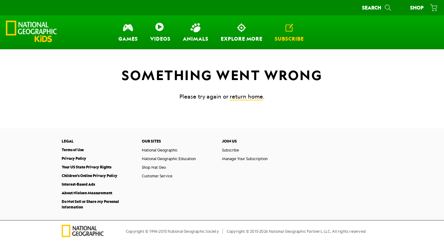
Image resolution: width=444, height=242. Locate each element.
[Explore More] (241, 32)
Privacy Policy (74, 158)
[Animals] (195, 32)
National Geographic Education (169, 158)
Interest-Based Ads (78, 184)
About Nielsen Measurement (87, 193)
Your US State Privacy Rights (86, 167)
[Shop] (422, 7)
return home (246, 96)
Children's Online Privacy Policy (89, 175)
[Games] (128, 32)
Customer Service (157, 175)
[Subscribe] (289, 32)
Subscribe (230, 149)
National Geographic (160, 149)
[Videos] (160, 32)
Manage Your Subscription (245, 158)
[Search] (377, 7)
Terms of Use (73, 149)
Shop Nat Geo (154, 167)
